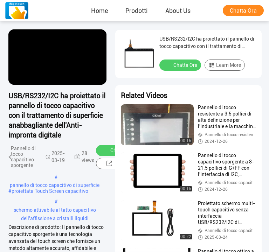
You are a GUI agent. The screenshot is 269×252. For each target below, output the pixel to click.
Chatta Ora (243, 10)
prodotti (136, 10)
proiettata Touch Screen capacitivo (50, 191)
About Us (178, 10)
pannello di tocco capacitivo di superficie (54, 185)
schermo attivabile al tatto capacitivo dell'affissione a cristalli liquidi (55, 210)
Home (99, 10)
